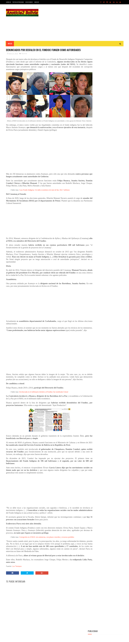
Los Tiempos (17, 578)
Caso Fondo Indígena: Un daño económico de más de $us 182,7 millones (44, 192)
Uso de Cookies (29, 2)
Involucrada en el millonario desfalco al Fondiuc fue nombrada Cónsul (43, 401)
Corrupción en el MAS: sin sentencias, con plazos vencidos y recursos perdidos (46, 547)
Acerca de (8, 2)
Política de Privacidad (18, 2)
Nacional (24, 58)
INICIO (10, 43)
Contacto (36, 2)
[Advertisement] (83, 23)
